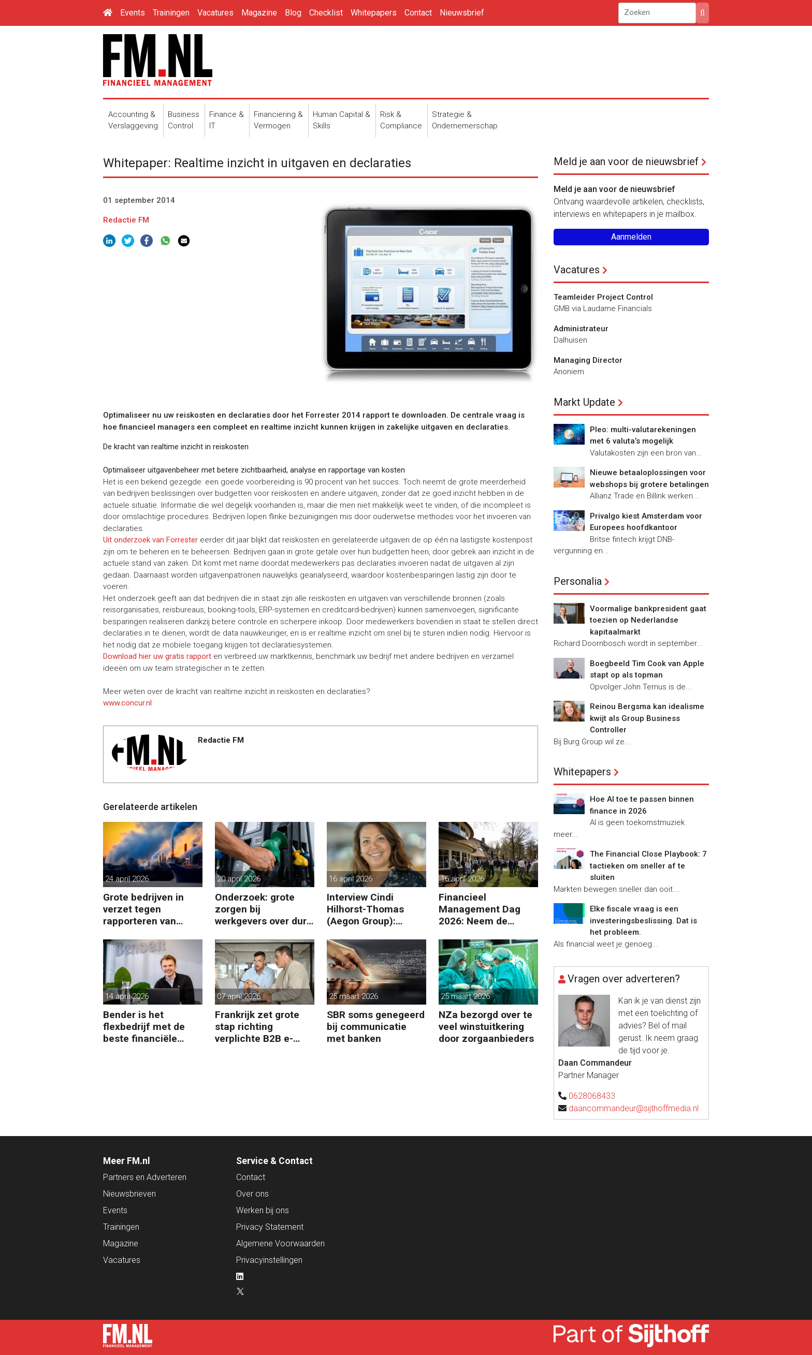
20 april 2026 (238, 878)
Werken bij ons (262, 1210)
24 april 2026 (127, 878)
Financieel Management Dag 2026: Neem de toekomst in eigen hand (480, 909)
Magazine (259, 13)
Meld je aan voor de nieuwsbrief (626, 161)
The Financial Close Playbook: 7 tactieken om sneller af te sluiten (648, 865)
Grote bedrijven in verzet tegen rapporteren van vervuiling (143, 909)
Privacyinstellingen (269, 1260)
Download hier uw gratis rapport (157, 656)
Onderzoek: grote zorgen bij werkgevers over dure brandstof (263, 909)
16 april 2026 (350, 878)
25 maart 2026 (353, 996)
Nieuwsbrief (462, 13)
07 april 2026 (238, 996)
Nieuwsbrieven (129, 1194)
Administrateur (581, 328)
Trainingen (171, 13)
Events (132, 13)
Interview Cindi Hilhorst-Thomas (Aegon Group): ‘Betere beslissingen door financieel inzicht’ (373, 909)
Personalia (578, 581)
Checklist (326, 13)
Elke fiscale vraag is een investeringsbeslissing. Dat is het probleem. (643, 920)
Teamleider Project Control (603, 297)
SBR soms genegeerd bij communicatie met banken (376, 1026)
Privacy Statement (269, 1227)
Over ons (252, 1194)
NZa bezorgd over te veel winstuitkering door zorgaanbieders (486, 1026)
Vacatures (215, 13)
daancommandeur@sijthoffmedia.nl (634, 1108)
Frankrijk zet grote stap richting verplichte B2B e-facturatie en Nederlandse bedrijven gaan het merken (257, 1026)
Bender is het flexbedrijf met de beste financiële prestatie (144, 1026)
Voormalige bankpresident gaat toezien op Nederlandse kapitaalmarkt (648, 620)
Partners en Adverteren (144, 1177)
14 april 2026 (127, 996)
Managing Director (588, 360)
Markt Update (584, 402)
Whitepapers (374, 13)
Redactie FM (126, 220)
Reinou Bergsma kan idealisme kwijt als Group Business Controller (647, 718)
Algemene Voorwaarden (280, 1243)
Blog (293, 13)
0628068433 (592, 1096)
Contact (418, 13)
